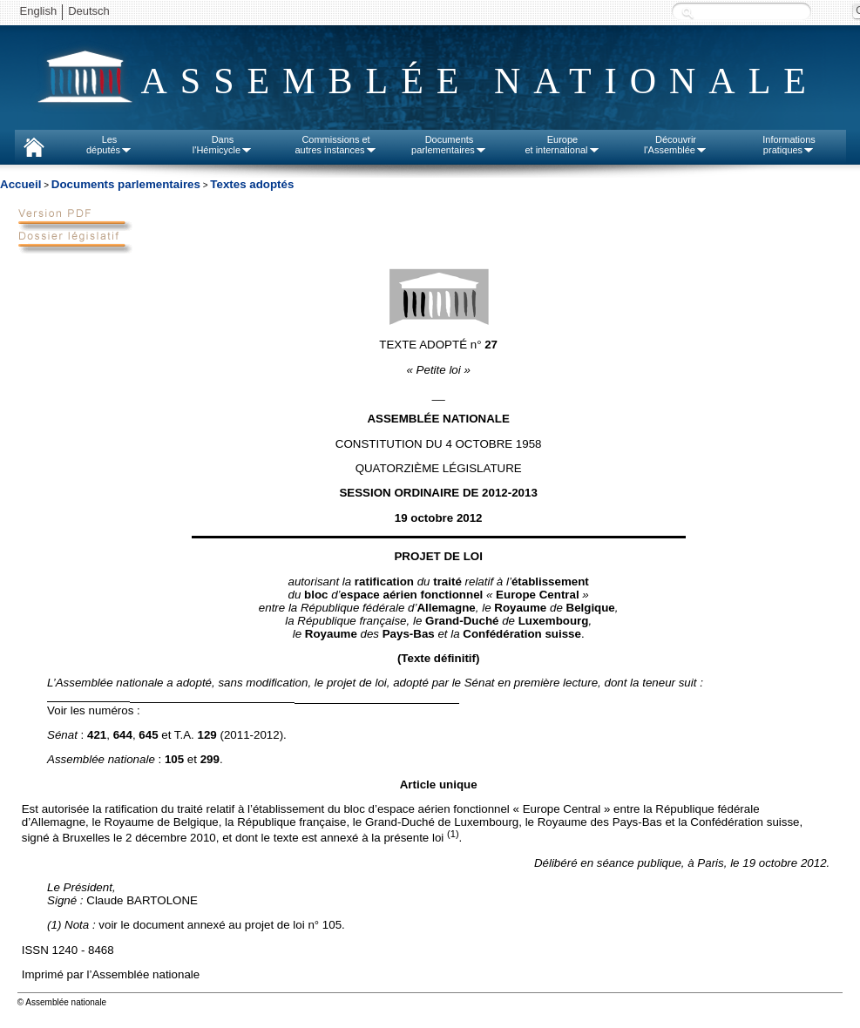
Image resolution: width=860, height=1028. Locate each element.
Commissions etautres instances (335, 144)
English (39, 10)
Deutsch (89, 10)
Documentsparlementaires (449, 144)
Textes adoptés (252, 184)
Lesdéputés (109, 144)
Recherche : (687, 12)
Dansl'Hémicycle (223, 144)
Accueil (20, 184)
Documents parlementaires (125, 184)
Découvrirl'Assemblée (676, 144)
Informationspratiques (789, 144)
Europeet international (562, 144)
